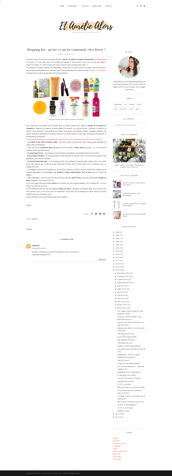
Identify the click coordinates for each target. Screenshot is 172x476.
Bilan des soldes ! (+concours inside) (131, 387)
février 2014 (122, 305)
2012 (117, 417)
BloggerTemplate (75, 473)
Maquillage (117, 446)
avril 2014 (121, 298)
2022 (117, 245)
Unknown (36, 245)
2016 (117, 264)
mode (139, 104)
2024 (117, 238)
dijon (137, 109)
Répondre (102, 260)
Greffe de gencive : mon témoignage (131, 194)
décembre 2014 (123, 273)
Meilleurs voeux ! (123, 411)
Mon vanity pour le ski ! (125, 334)
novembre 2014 (123, 276)
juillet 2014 (121, 289)
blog (115, 109)
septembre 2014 (123, 282)
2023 (117, 241)
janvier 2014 (122, 308)
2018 (117, 257)
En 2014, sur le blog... (125, 408)
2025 (117, 235)
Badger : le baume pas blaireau (129, 346)
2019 (117, 254)
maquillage (117, 104)
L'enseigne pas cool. (125, 343)
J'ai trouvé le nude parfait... (127, 337)
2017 (117, 260)
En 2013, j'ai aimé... (124, 384)
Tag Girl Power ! (123, 360)
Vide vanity (117, 459)
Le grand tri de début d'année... (129, 363)
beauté (35, 219)
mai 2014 (120, 295)
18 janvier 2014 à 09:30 (39, 248)
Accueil (115, 438)
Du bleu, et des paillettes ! (127, 405)
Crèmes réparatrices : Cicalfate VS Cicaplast (134, 205)
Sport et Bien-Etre (120, 451)
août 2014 (121, 286)
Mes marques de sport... (126, 340)
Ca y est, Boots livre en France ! (129, 378)
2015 (117, 267)
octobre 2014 (122, 279)
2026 (117, 232)
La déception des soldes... (127, 375)
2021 (117, 248)
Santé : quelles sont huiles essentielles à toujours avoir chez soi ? (129, 166)
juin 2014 (120, 292)
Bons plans (117, 456)
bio (125, 104)
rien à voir (123, 109)
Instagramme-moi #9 (125, 381)
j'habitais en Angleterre (97, 70)
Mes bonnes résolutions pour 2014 (130, 402)
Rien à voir (117, 454)
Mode (115, 448)
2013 (117, 414)
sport (131, 109)
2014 (117, 270)
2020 (117, 251)
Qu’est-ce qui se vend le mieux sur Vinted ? (134, 184)
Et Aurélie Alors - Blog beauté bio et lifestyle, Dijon (47, 473)
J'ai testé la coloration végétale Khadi (134, 215)
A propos (116, 441)
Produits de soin (119, 443)
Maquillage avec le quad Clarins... (129, 372)
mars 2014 (121, 301)
